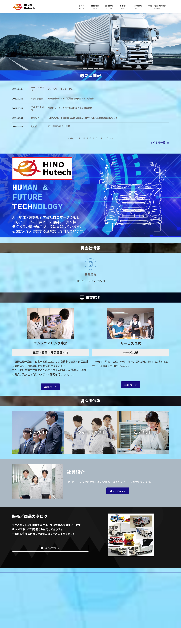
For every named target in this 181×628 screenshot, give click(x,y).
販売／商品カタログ (92, 578)
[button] (80, 68)
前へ (71, 138)
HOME (18, 578)
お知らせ (35, 118)
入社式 (34, 126)
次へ (110, 138)
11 (84, 138)
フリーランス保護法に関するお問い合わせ (146, 578)
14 (92, 138)
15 (95, 138)
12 (87, 138)
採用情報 (73, 578)
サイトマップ (47, 580)
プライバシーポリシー (25, 580)
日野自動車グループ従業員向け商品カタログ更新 (71, 98)
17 (101, 138)
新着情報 (31, 578)
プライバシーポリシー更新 (60, 89)
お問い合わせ (113, 578)
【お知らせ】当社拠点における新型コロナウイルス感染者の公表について (83, 117)
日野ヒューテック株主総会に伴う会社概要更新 (70, 108)
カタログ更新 (37, 98)
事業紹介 (59, 578)
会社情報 (45, 578)
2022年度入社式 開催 (59, 126)
